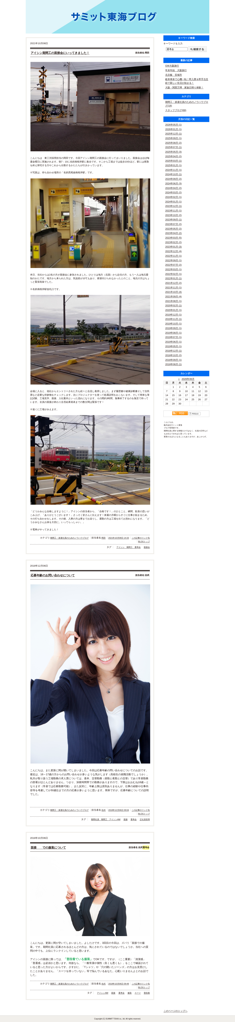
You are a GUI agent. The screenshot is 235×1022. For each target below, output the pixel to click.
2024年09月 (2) (173, 179)
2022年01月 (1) (173, 278)
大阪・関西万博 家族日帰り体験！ (184, 87)
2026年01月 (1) (173, 129)
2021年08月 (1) (173, 301)
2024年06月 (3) (173, 183)
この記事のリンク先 (141, 538)
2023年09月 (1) (173, 219)
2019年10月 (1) (173, 323)
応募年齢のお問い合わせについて (53, 575)
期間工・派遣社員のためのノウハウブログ (69, 538)
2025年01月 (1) (173, 165)
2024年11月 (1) (173, 170)
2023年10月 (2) (173, 215)
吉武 (104, 810)
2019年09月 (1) (173, 328)
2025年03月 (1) (173, 160)
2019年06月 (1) (173, 341)
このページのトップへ (175, 1011)
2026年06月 (188, 379)
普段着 (147, 993)
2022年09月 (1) (173, 260)
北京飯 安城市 (173, 74)
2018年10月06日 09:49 (118, 984)
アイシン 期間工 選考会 (128, 547)
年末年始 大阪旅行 (176, 70)
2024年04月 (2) (173, 188)
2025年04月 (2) (173, 156)
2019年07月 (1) (173, 337)
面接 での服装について (48, 847)
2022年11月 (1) (173, 255)
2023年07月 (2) (173, 224)
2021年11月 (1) (173, 287)
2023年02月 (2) (173, 242)
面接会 (147, 547)
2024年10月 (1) (173, 174)
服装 (130, 993)
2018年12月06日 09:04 (118, 810)
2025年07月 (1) (173, 147)
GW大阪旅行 (172, 65)
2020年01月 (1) (173, 310)
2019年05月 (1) (173, 346)
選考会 (134, 819)
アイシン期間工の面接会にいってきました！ (60, 52)
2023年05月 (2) (173, 228)
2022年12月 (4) (173, 251)
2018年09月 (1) (173, 359)
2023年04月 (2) (173, 233)
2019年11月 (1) (173, 319)
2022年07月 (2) (173, 264)
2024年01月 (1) (173, 201)
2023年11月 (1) (173, 210)
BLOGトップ (144, 541)
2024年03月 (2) (173, 192)
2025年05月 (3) (173, 151)
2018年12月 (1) (173, 350)
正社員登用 (145, 819)
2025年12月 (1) (173, 133)
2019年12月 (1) (173, 314)
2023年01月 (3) (173, 246)
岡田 (104, 538)
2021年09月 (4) (173, 296)
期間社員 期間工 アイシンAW (105, 819)
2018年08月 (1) (173, 364)
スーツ (138, 993)
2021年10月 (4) (173, 292)
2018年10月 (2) (173, 355)
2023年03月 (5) (173, 237)
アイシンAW (102, 993)
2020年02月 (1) (173, 305)
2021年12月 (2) (173, 283)
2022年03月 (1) (173, 269)
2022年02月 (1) (173, 274)
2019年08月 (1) (173, 332)
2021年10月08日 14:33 (118, 538)
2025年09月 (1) (173, 138)
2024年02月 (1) (173, 197)
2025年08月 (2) (173, 142)
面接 (126, 819)
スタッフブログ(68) (175, 110)
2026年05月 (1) (173, 124)
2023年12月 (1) (173, 206)
